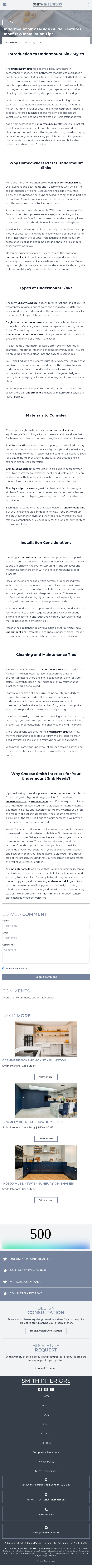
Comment (7, 944)
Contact (46, 1433)
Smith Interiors (49, 893)
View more (46, 1077)
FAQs (46, 1414)
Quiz (46, 1424)
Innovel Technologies (46, 1561)
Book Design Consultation (46, 1330)
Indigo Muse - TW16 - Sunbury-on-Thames (38, 1183)
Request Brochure (46, 1368)
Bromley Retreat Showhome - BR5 (32, 1122)
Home (46, 1396)
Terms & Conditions (46, 1471)
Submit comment (46, 977)
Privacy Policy (46, 1461)
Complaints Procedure (46, 1452)
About (46, 1405)
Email (5, 932)
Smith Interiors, (40, 801)
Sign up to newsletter (17, 968)
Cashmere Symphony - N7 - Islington (34, 1060)
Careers (46, 1443)
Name (5, 920)
